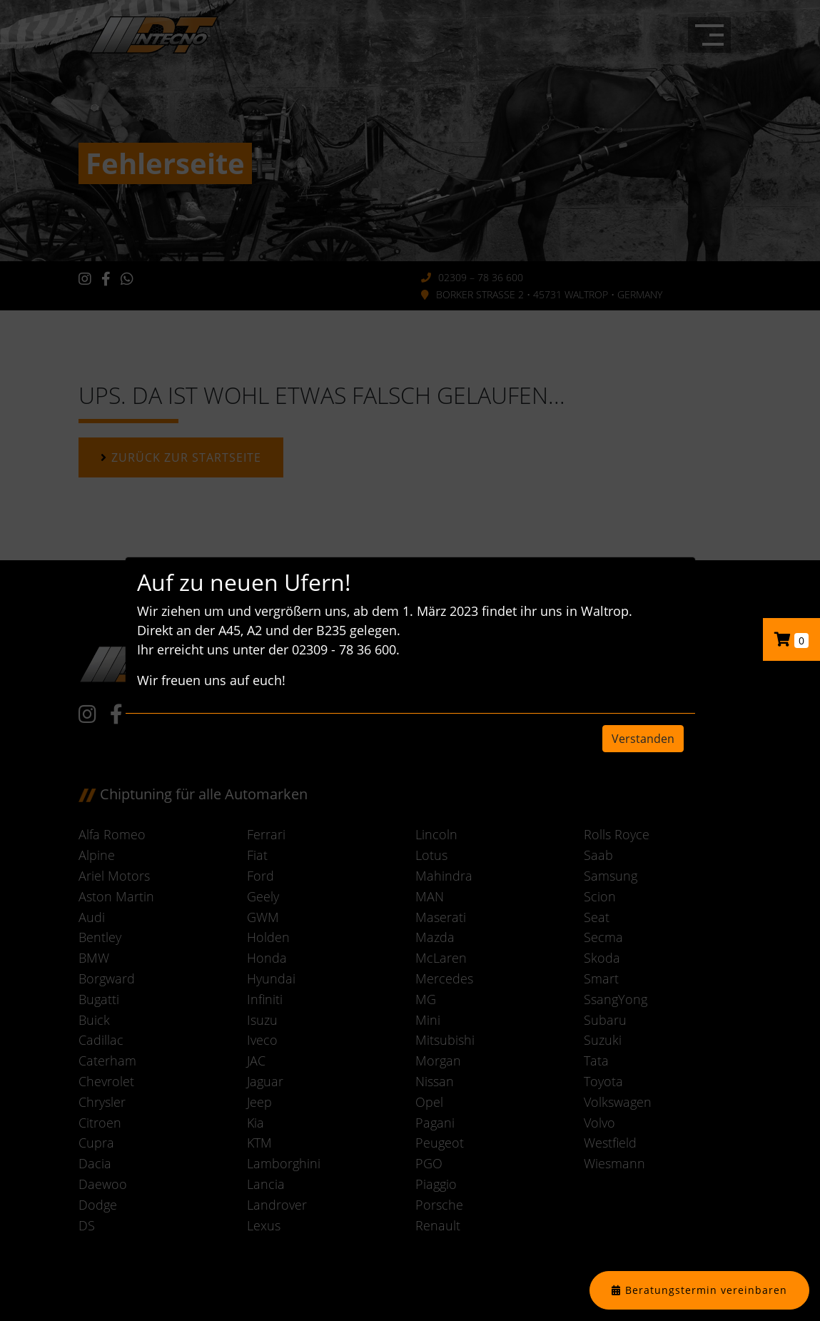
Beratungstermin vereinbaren (706, 1290)
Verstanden (643, 738)
